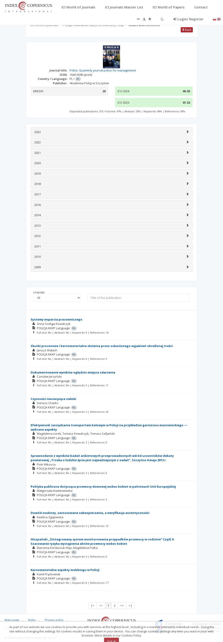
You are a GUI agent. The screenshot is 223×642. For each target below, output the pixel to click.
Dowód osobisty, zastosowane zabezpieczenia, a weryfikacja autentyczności (90, 513)
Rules (32, 620)
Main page (12, 620)
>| (130, 605)
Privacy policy (54, 620)
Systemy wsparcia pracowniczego (56, 319)
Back (186, 30)
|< (92, 605)
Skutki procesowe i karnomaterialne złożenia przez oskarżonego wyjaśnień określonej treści (102, 346)
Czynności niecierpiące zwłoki (53, 399)
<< (101, 605)
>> (122, 605)
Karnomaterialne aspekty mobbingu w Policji (65, 570)
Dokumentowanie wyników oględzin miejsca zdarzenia (73, 372)
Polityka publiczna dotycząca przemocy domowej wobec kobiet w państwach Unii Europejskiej (103, 486)
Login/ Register (188, 19)
